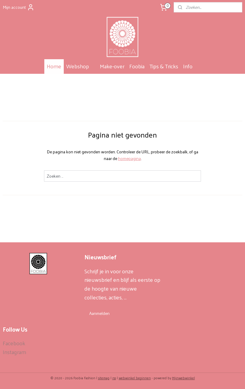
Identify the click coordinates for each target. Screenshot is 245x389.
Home (54, 66)
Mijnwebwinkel (183, 378)
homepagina (129, 158)
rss (114, 378)
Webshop (80, 66)
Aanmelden (99, 313)
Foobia (137, 66)
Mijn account (18, 7)
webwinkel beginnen (135, 378)
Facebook (14, 343)
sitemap (104, 378)
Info (191, 66)
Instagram (14, 352)
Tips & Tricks (163, 66)
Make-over (112, 66)
